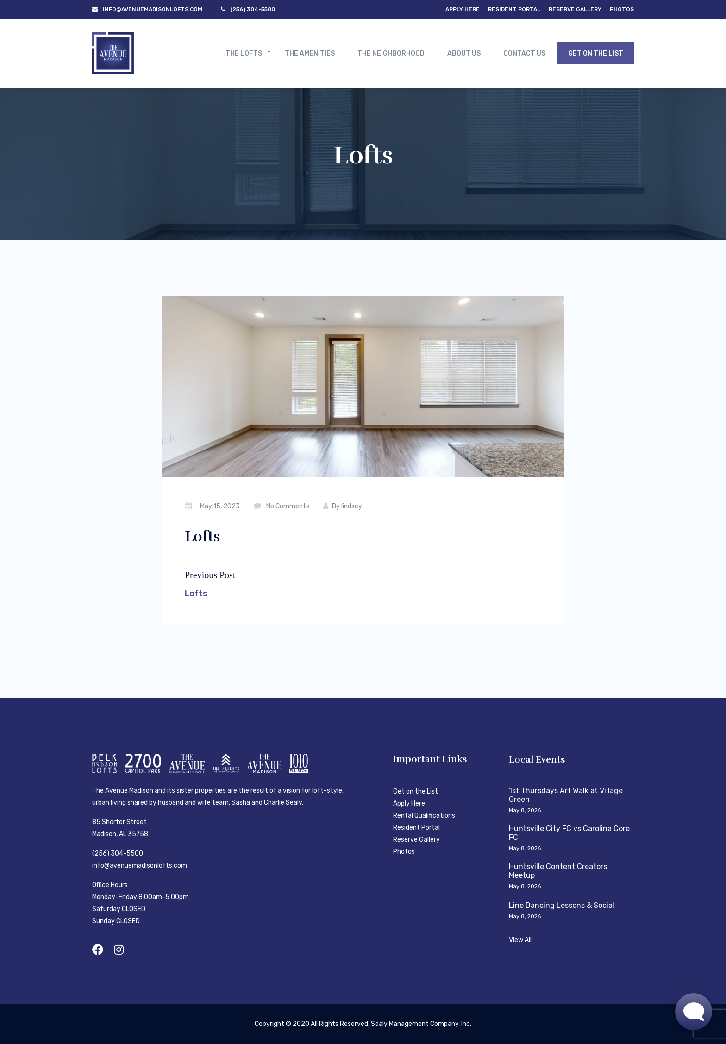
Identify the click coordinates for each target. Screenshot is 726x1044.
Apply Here (462, 9)
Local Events (537, 759)
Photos (622, 9)
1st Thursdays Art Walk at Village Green (566, 795)
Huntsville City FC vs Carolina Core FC (569, 833)
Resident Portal (514, 9)
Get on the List (415, 791)
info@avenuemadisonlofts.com (139, 865)
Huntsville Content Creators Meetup (558, 871)
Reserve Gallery (575, 9)
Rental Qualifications (424, 815)
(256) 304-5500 (117, 853)
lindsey (351, 506)
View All (520, 940)
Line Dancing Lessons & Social (561, 905)
